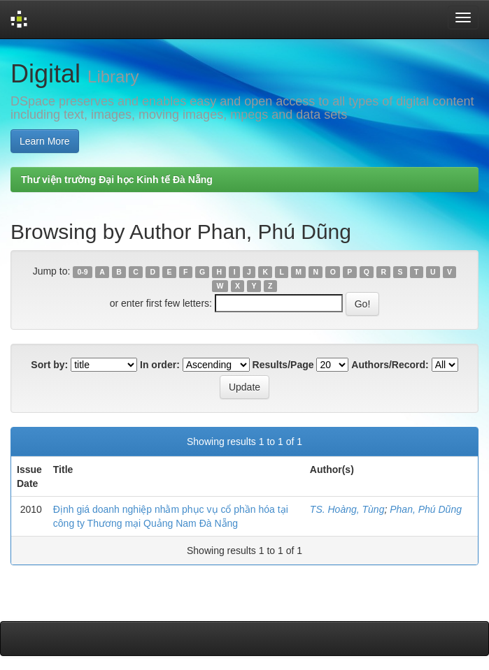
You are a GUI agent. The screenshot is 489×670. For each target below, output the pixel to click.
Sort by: (49, 364)
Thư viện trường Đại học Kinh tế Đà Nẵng (117, 179)
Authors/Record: (389, 364)
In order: (160, 364)
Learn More (45, 141)
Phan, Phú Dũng (426, 509)
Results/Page (283, 364)
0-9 (83, 272)
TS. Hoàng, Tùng (347, 509)
